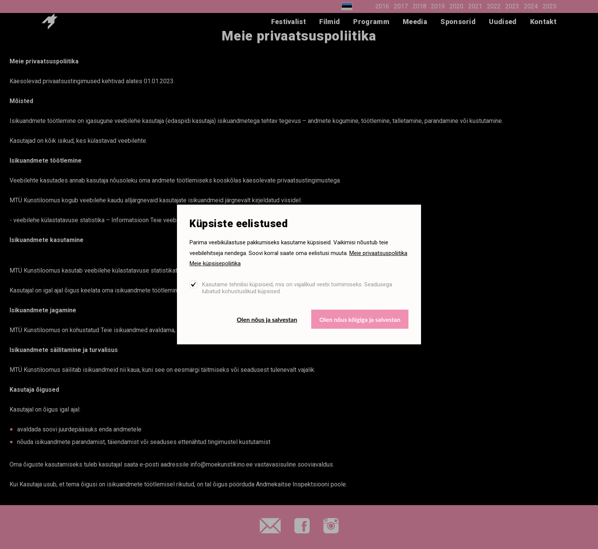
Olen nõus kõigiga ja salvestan (359, 319)
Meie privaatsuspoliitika (378, 253)
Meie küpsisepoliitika (215, 263)
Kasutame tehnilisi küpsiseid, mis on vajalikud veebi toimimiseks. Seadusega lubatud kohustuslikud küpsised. (297, 288)
